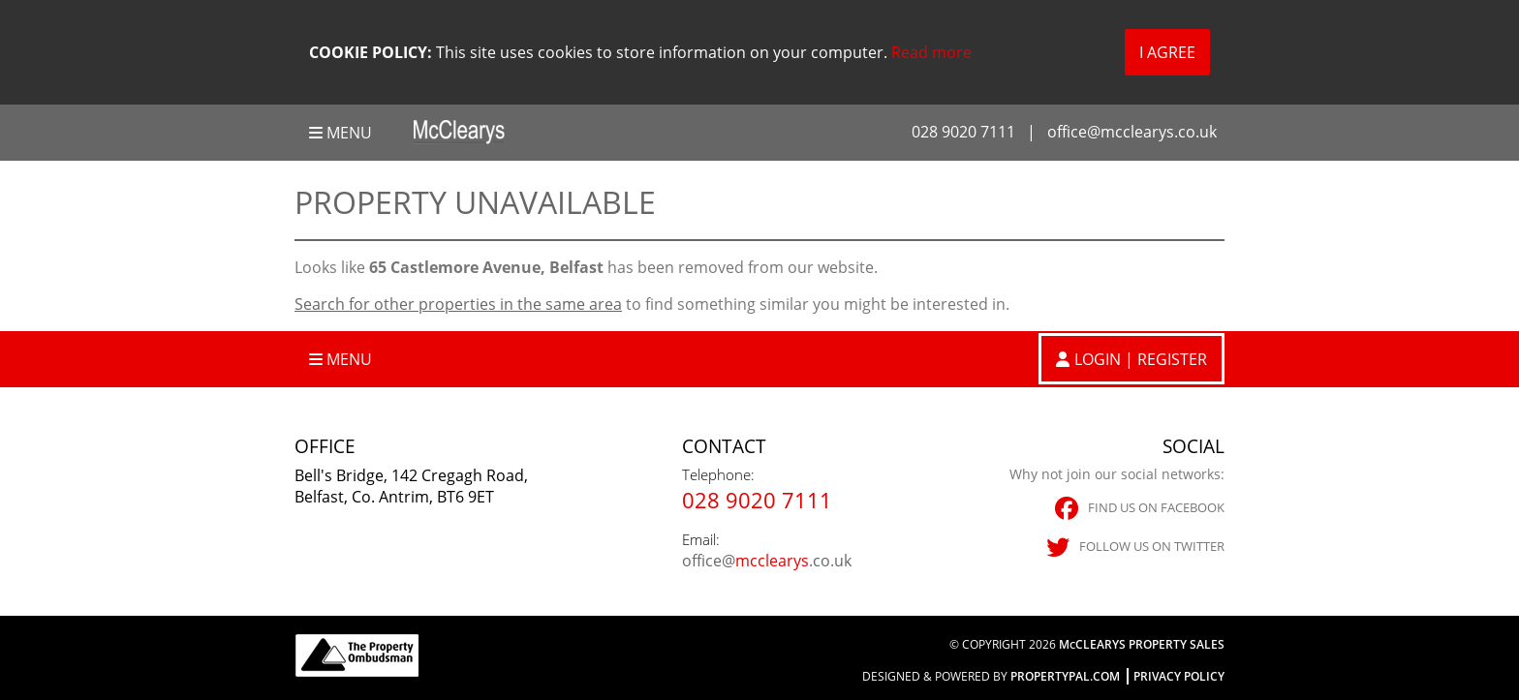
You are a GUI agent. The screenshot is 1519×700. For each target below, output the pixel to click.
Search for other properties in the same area (458, 304)
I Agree (1167, 52)
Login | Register (1140, 359)
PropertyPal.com (1065, 676)
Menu (340, 132)
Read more (931, 52)
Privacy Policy (1178, 676)
